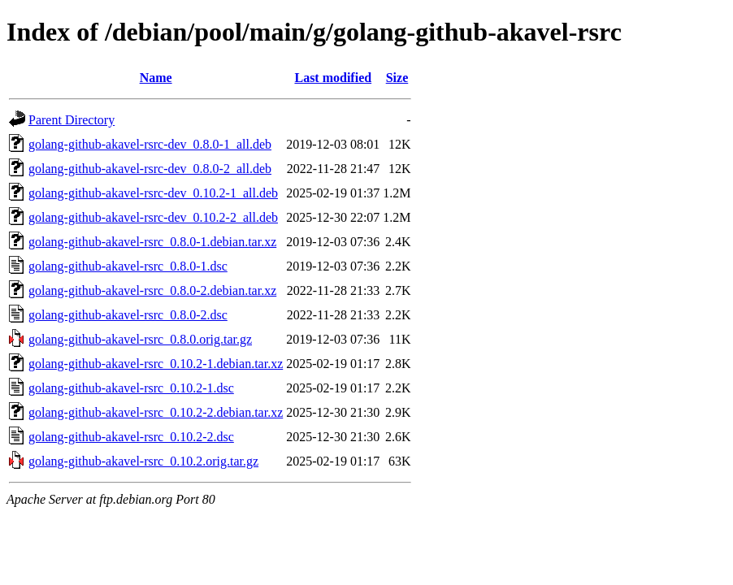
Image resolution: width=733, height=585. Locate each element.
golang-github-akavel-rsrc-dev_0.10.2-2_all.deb (153, 217)
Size (397, 77)
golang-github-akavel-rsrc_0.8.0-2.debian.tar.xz (152, 290)
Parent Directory (71, 120)
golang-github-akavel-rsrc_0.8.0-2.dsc (128, 315)
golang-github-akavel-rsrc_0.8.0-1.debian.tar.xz (152, 242)
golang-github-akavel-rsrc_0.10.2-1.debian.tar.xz (155, 363)
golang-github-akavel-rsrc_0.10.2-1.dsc (131, 388)
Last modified (332, 77)
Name (156, 77)
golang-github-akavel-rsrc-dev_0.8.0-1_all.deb (149, 144)
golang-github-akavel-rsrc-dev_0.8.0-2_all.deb (149, 169)
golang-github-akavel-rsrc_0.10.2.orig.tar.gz (143, 461)
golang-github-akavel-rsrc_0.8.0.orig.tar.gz (140, 339)
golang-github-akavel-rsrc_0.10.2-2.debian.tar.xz (155, 412)
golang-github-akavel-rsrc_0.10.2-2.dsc (131, 437)
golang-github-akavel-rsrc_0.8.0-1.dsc (128, 266)
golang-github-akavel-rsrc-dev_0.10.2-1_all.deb (153, 193)
